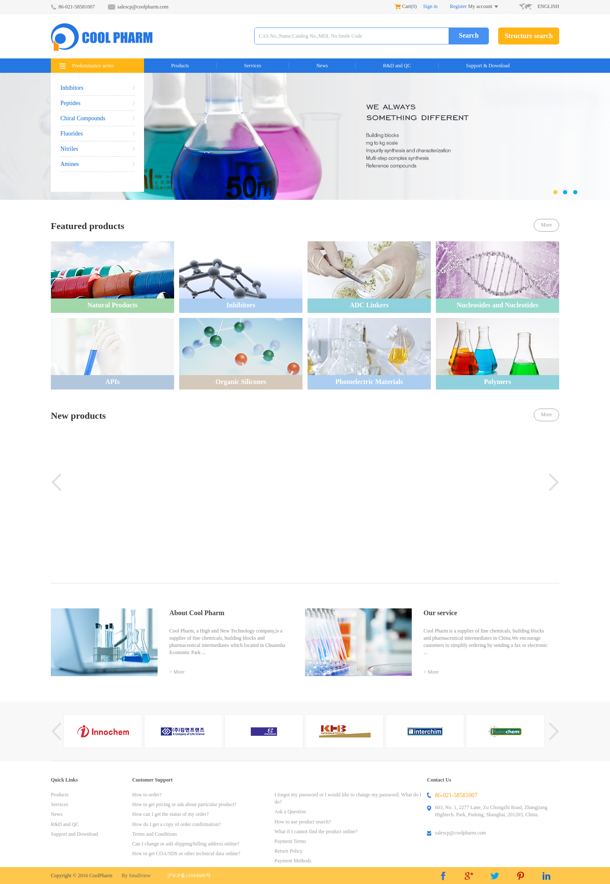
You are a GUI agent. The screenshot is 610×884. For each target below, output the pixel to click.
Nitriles (98, 149)
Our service (440, 612)
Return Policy (288, 851)
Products (180, 66)
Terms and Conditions (154, 834)
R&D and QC (397, 66)
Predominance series (86, 66)
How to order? (146, 795)
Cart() (405, 6)
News (322, 66)
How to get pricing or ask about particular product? (184, 804)
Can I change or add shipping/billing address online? (185, 844)
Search (469, 35)
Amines (98, 164)
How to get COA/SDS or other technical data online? (186, 853)
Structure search (529, 35)
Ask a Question (290, 812)
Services (252, 66)
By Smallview (136, 875)
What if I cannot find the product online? (316, 831)
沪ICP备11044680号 (189, 875)
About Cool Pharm (197, 612)
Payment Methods (292, 861)
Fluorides (98, 133)
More (546, 225)
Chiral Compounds (98, 118)
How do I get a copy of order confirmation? (176, 824)
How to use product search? (302, 822)
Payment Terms (290, 841)
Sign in (430, 6)
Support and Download (74, 834)
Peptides (98, 103)
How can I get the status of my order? (170, 814)
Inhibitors (98, 88)
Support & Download (488, 66)
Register (458, 6)
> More (177, 672)
